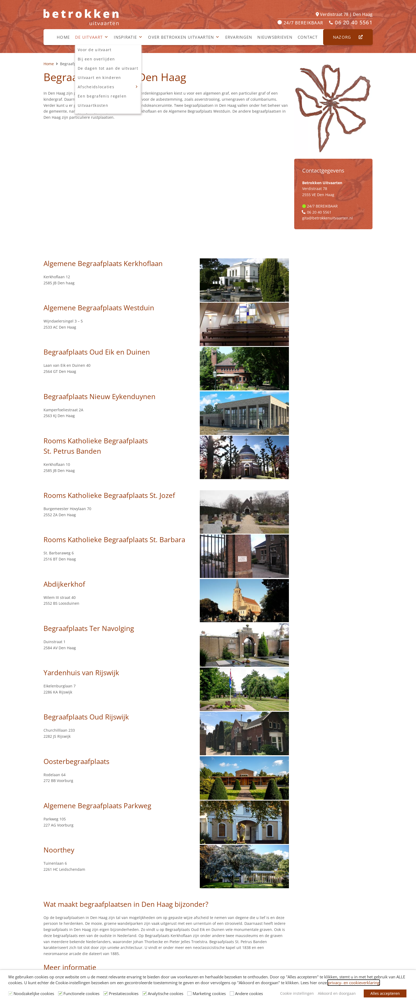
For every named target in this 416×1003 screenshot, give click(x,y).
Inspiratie (128, 37)
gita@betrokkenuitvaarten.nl (327, 217)
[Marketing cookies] (189, 993)
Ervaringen (238, 37)
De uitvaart (92, 37)
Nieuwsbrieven (274, 37)
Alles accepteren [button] (385, 993)
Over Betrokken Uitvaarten (184, 37)
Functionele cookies (81, 993)
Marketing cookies (209, 993)
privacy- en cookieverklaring (353, 982)
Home (63, 37)
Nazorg (345, 37)
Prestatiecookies (123, 993)
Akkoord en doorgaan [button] (337, 993)
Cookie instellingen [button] (297, 993)
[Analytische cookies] (144, 993)
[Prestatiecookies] (105, 993)
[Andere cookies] (232, 993)
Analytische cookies (165, 993)
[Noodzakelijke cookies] (10, 993)
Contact (308, 37)
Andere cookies (249, 993)
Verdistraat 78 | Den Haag (344, 14)
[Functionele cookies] (60, 993)
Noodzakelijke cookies (34, 993)
